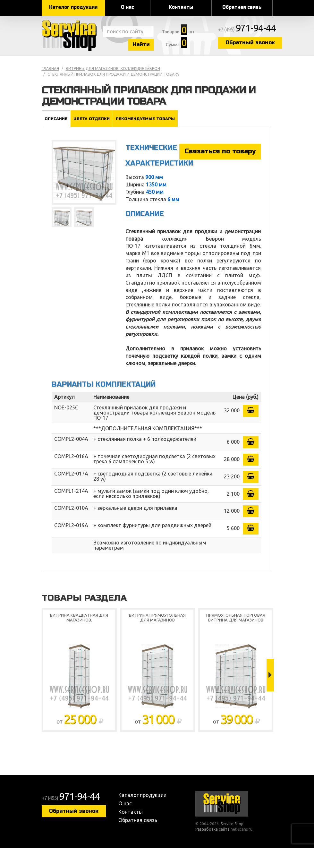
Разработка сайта (212, 829)
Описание (56, 118)
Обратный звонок (250, 42)
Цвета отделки (91, 118)
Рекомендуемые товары (145, 118)
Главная (50, 68)
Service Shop (70, 35)
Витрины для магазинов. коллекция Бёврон (113, 68)
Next (270, 675)
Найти (141, 44)
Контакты (181, 7)
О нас (127, 7)
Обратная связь (241, 7)
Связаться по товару (220, 151)
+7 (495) (247, 29)
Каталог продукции (73, 7)
